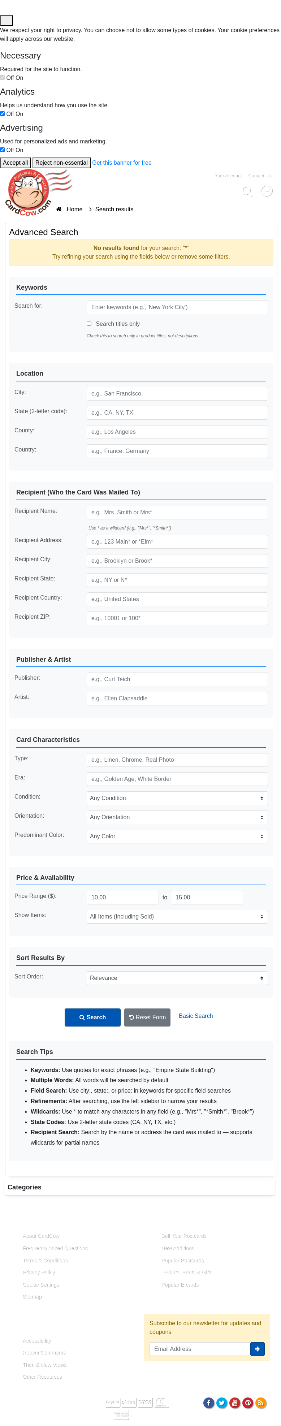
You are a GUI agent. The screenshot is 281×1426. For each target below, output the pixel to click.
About (21, 1219)
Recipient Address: (38, 540)
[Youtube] (235, 1402)
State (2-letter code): (40, 411)
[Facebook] (208, 1402)
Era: (19, 777)
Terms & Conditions (45, 1260)
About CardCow (40, 1236)
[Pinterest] (248, 1402)
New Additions (177, 1248)
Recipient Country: (38, 598)
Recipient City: (33, 559)
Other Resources (42, 1376)
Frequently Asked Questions (54, 1248)
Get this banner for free (122, 163)
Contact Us (259, 175)
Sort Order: (28, 976)
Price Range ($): (35, 896)
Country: (25, 449)
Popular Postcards (182, 1260)
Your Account (228, 175)
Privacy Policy (38, 1272)
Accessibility (36, 1340)
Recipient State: (34, 578)
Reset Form (147, 1017)
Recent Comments (43, 1352)
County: (24, 430)
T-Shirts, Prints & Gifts (186, 1272)
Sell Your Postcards (183, 1236)
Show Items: (30, 915)
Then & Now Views (44, 1364)
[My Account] (266, 190)
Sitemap (32, 1296)
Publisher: (27, 678)
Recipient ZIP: (32, 617)
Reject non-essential (61, 163)
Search (92, 1017)
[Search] (246, 190)
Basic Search (196, 1016)
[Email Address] (200, 1349)
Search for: (28, 306)
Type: (21, 758)
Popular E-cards (179, 1284)
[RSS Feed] (261, 1402)
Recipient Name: (35, 511)
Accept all (15, 163)
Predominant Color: (39, 835)
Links (159, 1219)
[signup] (257, 1349)
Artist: (21, 697)
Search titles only (113, 324)
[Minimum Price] (123, 897)
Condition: (27, 797)
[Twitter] (222, 1402)
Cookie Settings (40, 1284)
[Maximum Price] (207, 897)
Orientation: (29, 816)
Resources (28, 1323)
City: (20, 392)
